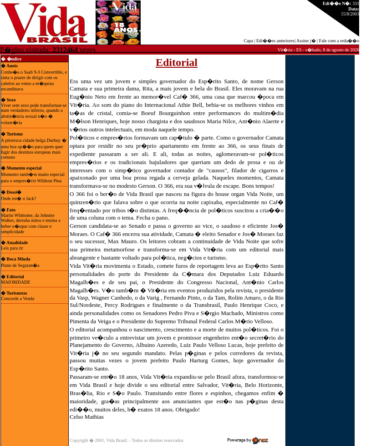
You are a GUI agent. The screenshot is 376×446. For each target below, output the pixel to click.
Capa (248, 40)
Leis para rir (13, 248)
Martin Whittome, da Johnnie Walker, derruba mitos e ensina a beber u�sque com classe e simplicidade (30, 223)
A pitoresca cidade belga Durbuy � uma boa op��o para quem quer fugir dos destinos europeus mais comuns (33, 149)
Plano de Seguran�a (20, 265)
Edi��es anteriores (275, 40)
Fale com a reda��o (339, 40)
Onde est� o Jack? (18, 198)
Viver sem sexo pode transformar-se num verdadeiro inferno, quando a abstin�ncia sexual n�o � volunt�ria (33, 114)
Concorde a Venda (17, 298)
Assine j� (306, 40)
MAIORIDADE (15, 282)
